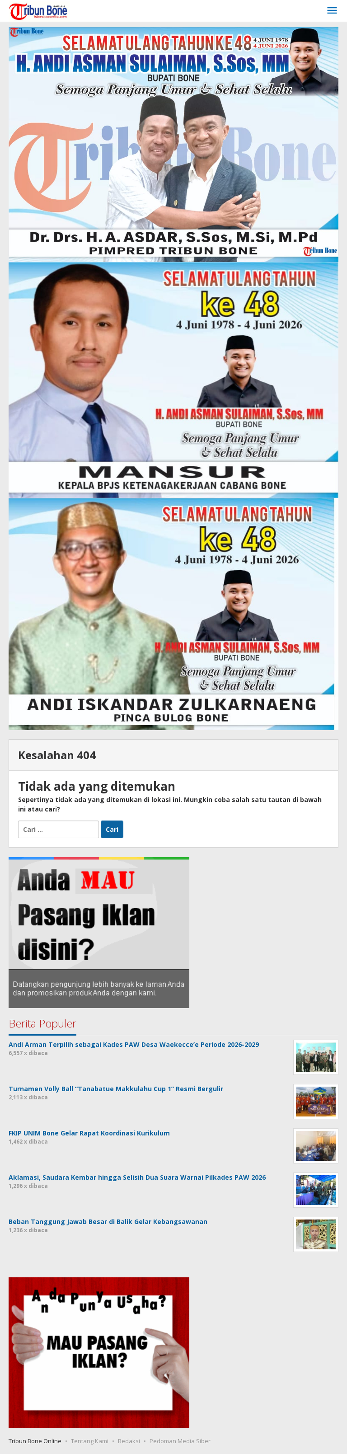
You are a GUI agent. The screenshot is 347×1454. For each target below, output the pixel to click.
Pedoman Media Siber (180, 1441)
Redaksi (129, 1441)
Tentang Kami (89, 1441)
